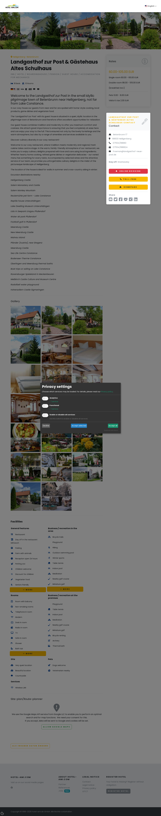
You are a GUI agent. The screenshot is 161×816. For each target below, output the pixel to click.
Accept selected (79, 426)
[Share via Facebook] (120, 200)
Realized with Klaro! (111, 430)
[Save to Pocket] (125, 200)
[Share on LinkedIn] (135, 200)
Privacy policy (107, 391)
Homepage (128, 187)
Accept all (113, 426)
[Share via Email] (110, 200)
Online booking (128, 171)
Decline (46, 426)
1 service (54, 401)
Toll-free (128, 179)
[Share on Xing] (130, 200)
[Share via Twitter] (115, 200)
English (149, 6)
